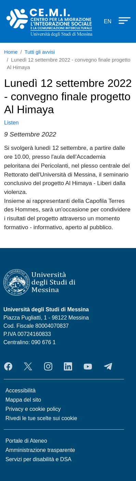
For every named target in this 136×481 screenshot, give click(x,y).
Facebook (8, 366)
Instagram (48, 366)
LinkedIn (68, 366)
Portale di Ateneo (26, 441)
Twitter (28, 366)
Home (11, 52)
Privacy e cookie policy (33, 409)
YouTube (88, 366)
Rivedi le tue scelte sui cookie (41, 418)
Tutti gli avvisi (40, 52)
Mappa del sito (23, 400)
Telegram (108, 366)
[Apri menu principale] (121, 20)
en (107, 21)
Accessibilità (20, 390)
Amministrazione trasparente (40, 450)
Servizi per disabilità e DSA (38, 459)
